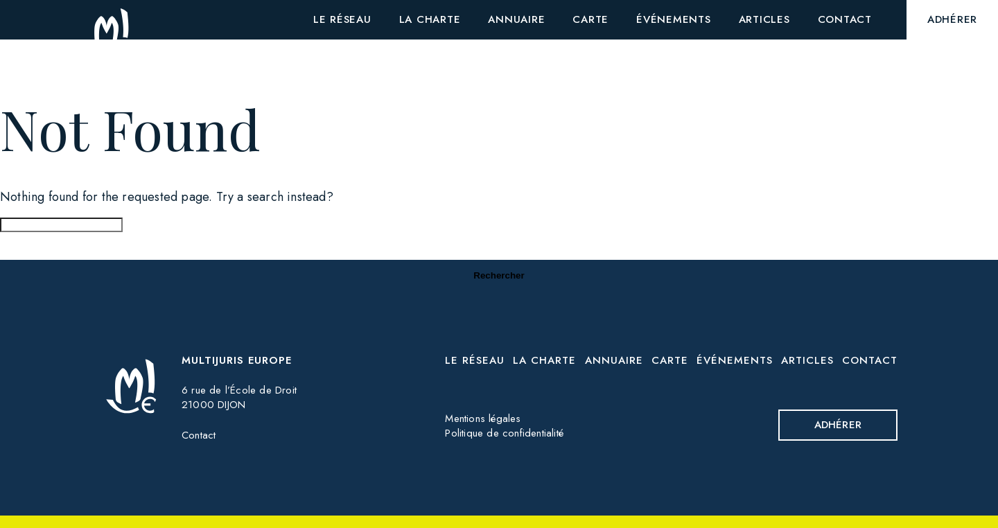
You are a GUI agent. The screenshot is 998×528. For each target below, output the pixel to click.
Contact (199, 435)
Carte (669, 360)
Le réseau (475, 360)
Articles (807, 360)
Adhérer (837, 424)
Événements (735, 360)
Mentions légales (482, 418)
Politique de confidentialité (504, 433)
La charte (544, 360)
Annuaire (614, 360)
